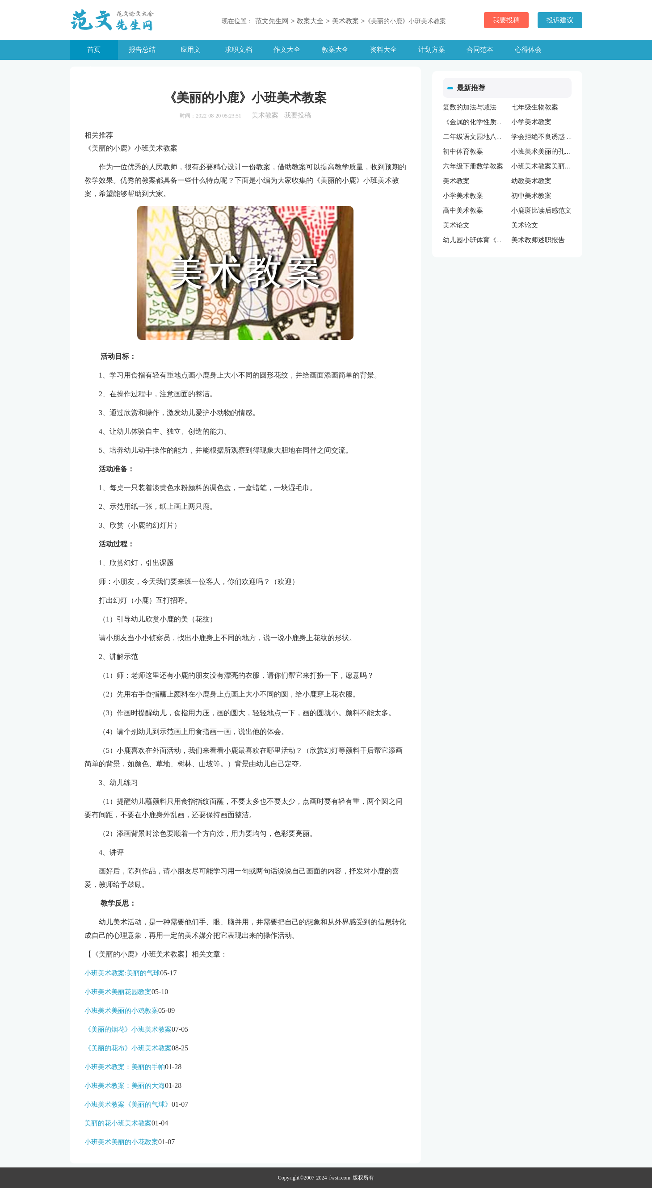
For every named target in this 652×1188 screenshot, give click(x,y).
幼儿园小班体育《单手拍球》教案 (493, 239)
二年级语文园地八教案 (476, 136)
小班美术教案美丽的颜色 (548, 166)
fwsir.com (340, 1178)
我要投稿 (506, 20)
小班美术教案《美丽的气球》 (128, 1104)
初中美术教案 (531, 195)
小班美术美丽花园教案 (117, 991)
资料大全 (383, 49)
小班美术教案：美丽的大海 (124, 1085)
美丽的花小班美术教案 (117, 1123)
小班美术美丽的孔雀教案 (548, 151)
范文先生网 (272, 21)
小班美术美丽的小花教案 (121, 1142)
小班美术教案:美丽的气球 (122, 973)
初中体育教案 (463, 151)
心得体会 (528, 49)
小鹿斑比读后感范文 (541, 210)
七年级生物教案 (534, 107)
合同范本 (480, 49)
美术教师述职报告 (538, 239)
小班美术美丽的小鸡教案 (121, 1010)
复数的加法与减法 (469, 107)
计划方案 (431, 49)
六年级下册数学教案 (473, 166)
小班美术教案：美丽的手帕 (124, 1066)
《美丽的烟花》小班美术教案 (128, 1029)
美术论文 (456, 225)
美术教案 (345, 21)
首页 (94, 49)
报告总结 (142, 49)
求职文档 (238, 49)
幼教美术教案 (531, 181)
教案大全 (335, 49)
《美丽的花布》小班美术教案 (128, 1048)
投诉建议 (560, 20)
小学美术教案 (531, 122)
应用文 (191, 49)
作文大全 (286, 49)
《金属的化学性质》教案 (480, 122)
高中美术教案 (463, 210)
